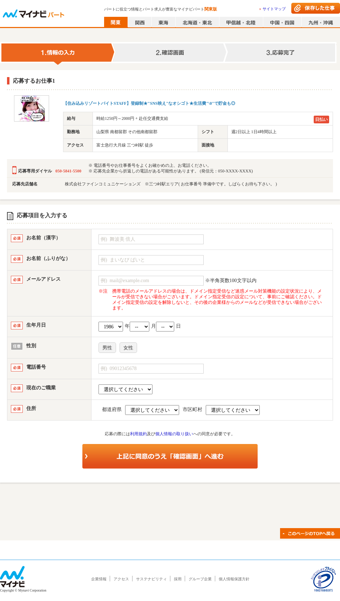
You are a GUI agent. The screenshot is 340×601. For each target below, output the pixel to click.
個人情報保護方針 (234, 579)
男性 (107, 347)
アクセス (121, 579)
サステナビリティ (151, 579)
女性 (128, 347)
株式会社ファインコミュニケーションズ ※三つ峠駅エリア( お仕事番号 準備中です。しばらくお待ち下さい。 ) (171, 184)
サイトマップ (274, 9)
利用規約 (138, 433)
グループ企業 (200, 579)
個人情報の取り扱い (174, 433)
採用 (178, 579)
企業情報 (99, 579)
